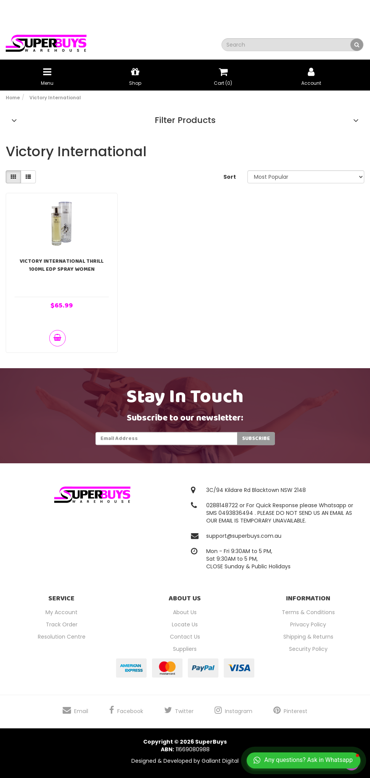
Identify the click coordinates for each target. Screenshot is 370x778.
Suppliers (185, 649)
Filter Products (185, 120)
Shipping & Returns (308, 637)
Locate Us (185, 624)
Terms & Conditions (308, 612)
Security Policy (308, 649)
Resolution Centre (62, 637)
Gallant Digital (220, 761)
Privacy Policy (308, 624)
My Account (61, 612)
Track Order (62, 624)
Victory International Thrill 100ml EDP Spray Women (61, 265)
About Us (185, 612)
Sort (229, 177)
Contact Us (185, 637)
